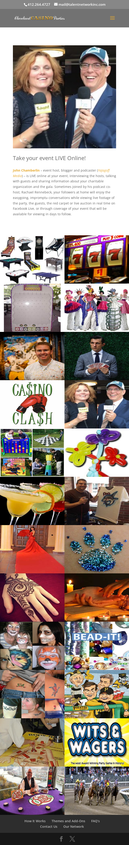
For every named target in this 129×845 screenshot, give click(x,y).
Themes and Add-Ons (68, 821)
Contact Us (48, 826)
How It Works (35, 821)
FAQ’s (95, 821)
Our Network (73, 826)
